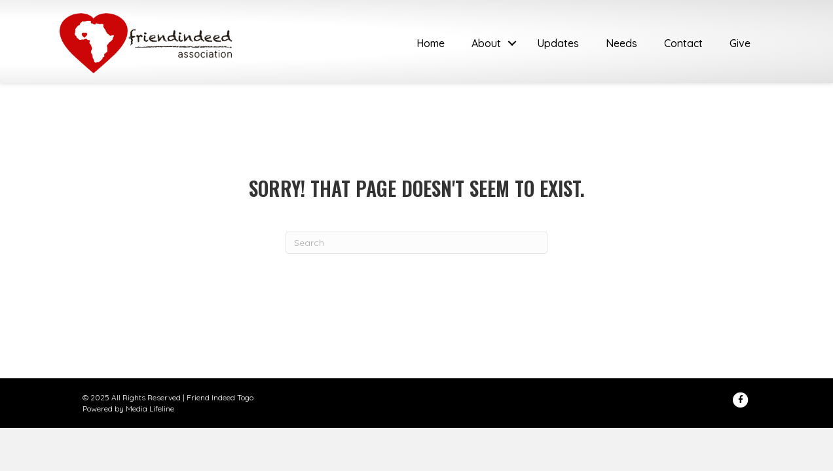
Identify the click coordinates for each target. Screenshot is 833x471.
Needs (621, 43)
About (486, 43)
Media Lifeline (150, 408)
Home (431, 43)
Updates (558, 43)
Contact (683, 43)
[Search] (416, 243)
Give (740, 43)
